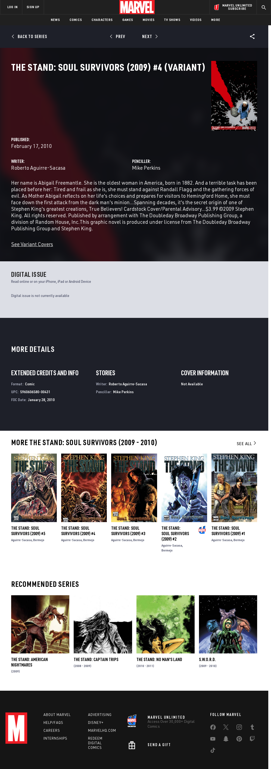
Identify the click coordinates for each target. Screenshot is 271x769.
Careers (51, 717)
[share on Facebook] (213, 715)
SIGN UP (33, 7)
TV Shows (172, 20)
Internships (55, 725)
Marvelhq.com (102, 717)
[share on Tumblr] (252, 715)
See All (247, 430)
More (215, 20)
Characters (102, 20)
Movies (148, 20)
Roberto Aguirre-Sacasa (116, 128)
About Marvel (57, 701)
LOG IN (12, 7)
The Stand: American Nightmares (29, 648)
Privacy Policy (46, 765)
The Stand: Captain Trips (96, 646)
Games (127, 20)
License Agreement (208, 765)
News (55, 20)
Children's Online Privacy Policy (166, 765)
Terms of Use (20, 765)
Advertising (100, 701)
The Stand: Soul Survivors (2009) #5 (28, 517)
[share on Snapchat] (226, 727)
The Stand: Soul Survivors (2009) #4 (78, 517)
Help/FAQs (53, 709)
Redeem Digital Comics (95, 729)
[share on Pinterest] (239, 727)
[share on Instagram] (239, 715)
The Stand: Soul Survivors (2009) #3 (128, 517)
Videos (195, 20)
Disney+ (96, 709)
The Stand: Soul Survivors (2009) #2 (175, 520)
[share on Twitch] (252, 727)
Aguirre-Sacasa (21, 527)
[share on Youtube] (213, 727)
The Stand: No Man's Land (159, 646)
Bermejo (38, 527)
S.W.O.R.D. (207, 646)
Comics (76, 20)
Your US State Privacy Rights (82, 765)
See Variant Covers (110, 231)
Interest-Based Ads (242, 765)
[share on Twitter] (226, 715)
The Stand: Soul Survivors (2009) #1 (228, 517)
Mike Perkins (185, 128)
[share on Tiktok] (213, 738)
